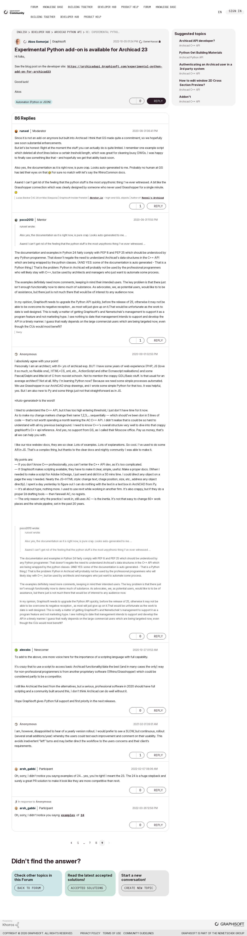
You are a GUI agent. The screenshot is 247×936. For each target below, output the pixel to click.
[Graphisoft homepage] (229, 925)
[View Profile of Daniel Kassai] (150, 41)
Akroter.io (96, 198)
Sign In (235, 11)
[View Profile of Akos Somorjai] (38, 41)
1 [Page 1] (78, 843)
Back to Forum (29, 888)
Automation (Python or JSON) (33, 102)
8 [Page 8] (96, 843)
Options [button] (164, 32)
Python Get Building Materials (200, 52)
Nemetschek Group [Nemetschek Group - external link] (231, 933)
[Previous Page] (71, 843)
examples (68, 815)
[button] (132, 101)
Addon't (185, 96)
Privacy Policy (90, 933)
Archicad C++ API (189, 45)
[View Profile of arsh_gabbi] (27, 769)
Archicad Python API (191, 57)
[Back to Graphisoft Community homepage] (15, 11)
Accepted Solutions (87, 888)
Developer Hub (107, 7)
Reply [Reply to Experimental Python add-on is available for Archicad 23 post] (158, 101)
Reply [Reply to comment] (158, 206)
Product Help (130, 7)
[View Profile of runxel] (24, 131)
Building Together (80, 7)
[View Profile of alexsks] (25, 650)
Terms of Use (112, 933)
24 (82, 815)
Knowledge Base (53, 7)
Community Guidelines (138, 933)
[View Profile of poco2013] (26, 220)
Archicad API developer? (197, 41)
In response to (34, 801)
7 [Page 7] (90, 843)
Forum (34, 7)
